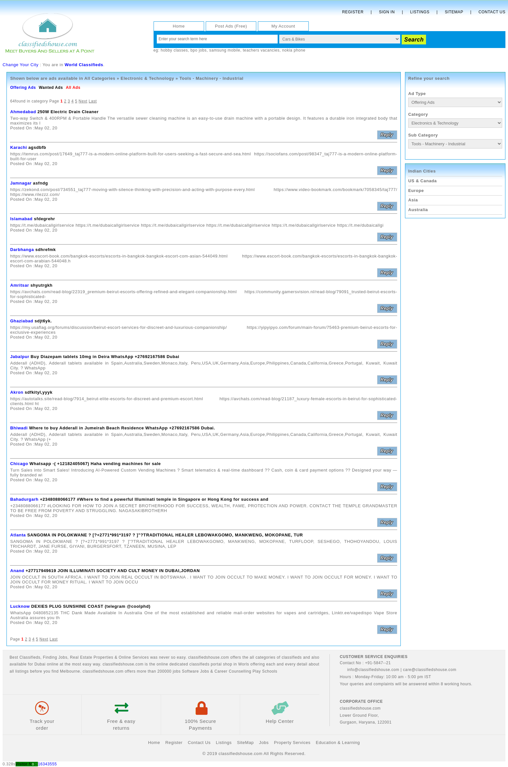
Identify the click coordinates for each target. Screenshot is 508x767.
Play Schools (264, 671)
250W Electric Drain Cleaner (67, 111)
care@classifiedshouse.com (429, 669)
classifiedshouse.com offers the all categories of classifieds (245, 657)
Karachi (18, 147)
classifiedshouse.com (103, 671)
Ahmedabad (23, 111)
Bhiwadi (19, 427)
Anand (17, 570)
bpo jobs (198, 50)
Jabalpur (19, 356)
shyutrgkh (41, 285)
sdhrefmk (45, 249)
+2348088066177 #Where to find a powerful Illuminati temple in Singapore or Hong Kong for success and (154, 499)
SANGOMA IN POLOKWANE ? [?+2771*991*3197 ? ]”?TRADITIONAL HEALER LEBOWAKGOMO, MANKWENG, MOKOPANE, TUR (165, 535)
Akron (16, 392)
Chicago (19, 463)
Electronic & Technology (147, 78)
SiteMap (245, 742)
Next (83, 101)
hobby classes (174, 50)
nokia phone (294, 50)
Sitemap (454, 12)
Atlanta (18, 535)
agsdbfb (37, 147)
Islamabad (21, 218)
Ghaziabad (21, 320)
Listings (419, 12)
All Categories (99, 78)
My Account (283, 26)
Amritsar (19, 285)
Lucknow (20, 606)
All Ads (73, 87)
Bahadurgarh (24, 499)
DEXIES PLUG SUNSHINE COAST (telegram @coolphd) (90, 606)
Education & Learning (338, 742)
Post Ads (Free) (231, 26)
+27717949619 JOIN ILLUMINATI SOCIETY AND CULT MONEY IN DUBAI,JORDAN (113, 570)
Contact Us (492, 12)
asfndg (40, 183)
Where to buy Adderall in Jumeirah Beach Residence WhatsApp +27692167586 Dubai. (122, 427)
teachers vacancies (261, 50)
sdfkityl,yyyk (38, 392)
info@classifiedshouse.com (369, 669)
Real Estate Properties (91, 657)
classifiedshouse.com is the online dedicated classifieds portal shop (167, 664)
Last (93, 101)
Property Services (292, 742)
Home (179, 26)
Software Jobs (195, 671)
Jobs (62, 657)
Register (353, 12)
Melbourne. (70, 671)
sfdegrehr (44, 218)
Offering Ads (23, 87)
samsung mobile (224, 50)
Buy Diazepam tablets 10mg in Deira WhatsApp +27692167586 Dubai (105, 356)
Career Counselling (232, 671)
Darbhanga (22, 249)
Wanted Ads (51, 87)
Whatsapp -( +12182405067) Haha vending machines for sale (95, 463)
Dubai (39, 664)
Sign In (387, 12)
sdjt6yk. (43, 320)
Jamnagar (20, 183)
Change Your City (21, 64)
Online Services (134, 657)
